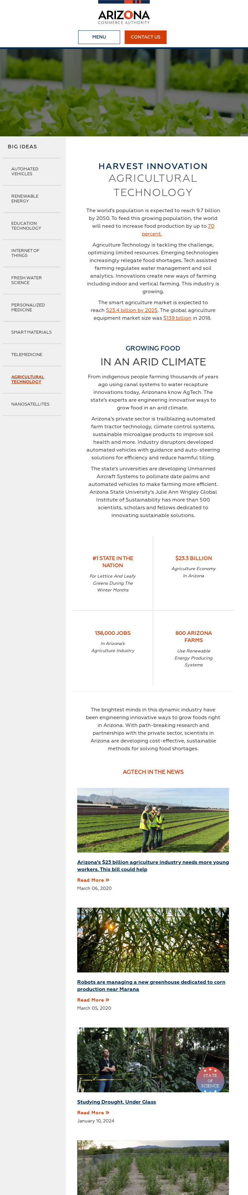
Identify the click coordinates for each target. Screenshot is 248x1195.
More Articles (153, 1059)
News (64, 1142)
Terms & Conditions (198, 1152)
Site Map (155, 1152)
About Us (37, 1142)
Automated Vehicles (24, 171)
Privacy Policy (118, 1152)
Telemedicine (26, 355)
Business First (96, 1142)
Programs (203, 1142)
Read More (90, 894)
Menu (99, 37)
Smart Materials (31, 332)
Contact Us (145, 37)
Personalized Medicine (28, 307)
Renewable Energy (24, 198)
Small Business (74, 1152)
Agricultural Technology (27, 379)
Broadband (136, 1142)
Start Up (36, 1152)
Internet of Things (25, 253)
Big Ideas (22, 147)
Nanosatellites (30, 404)
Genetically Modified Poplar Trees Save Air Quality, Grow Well (193, 1004)
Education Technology (26, 226)
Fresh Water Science (26, 280)
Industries (170, 1142)
